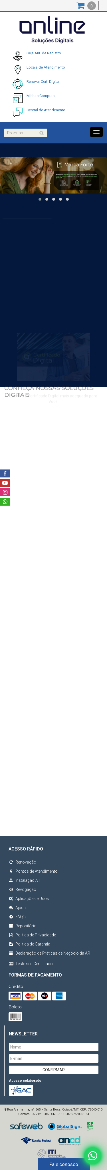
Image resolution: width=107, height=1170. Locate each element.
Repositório (23, 926)
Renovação (22, 862)
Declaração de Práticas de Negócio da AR (49, 953)
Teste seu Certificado (34, 963)
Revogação (22, 889)
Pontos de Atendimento (33, 871)
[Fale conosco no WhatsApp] (92, 1155)
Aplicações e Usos (29, 898)
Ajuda (17, 907)
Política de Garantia (29, 944)
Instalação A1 (24, 880)
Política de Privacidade (32, 935)
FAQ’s (17, 916)
